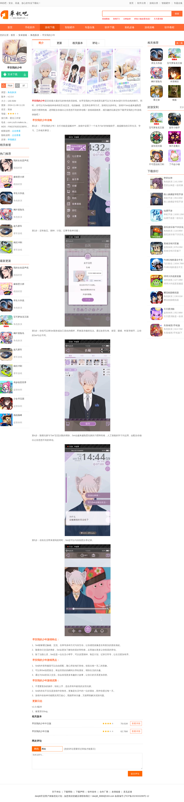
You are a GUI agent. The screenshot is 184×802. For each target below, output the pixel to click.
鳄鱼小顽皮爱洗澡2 (142, 19)
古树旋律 (127, 19)
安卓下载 (12, 74)
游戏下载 (50, 27)
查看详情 (136, 723)
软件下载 (110, 27)
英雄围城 (105, 19)
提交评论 (135, 773)
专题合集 (178, 3)
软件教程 (169, 27)
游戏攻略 (149, 27)
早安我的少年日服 (40, 731)
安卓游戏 (22, 35)
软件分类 (141, 3)
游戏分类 (154, 3)
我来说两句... (87, 761)
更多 (182, 107)
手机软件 (30, 27)
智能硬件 (166, 3)
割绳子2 (116, 19)
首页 (131, 3)
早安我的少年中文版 (41, 723)
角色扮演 (34, 35)
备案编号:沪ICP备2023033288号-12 (132, 796)
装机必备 (129, 27)
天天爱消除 (158, 19)
